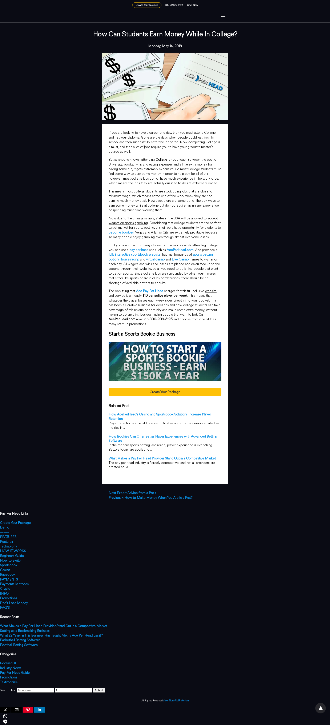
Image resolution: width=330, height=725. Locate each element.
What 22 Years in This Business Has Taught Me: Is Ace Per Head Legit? (51, 635)
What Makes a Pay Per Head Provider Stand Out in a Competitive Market (162, 458)
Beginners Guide (12, 555)
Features (6, 541)
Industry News (10, 668)
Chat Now (192, 5)
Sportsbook (8, 565)
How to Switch (11, 560)
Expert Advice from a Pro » (132, 492)
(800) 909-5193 (174, 5)
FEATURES (8, 536)
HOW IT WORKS (13, 551)
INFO (4, 593)
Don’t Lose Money (14, 603)
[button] (223, 17)
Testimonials (8, 682)
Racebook (7, 574)
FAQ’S (5, 607)
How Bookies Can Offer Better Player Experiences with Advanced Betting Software (163, 438)
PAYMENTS (9, 579)
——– (4, 532)
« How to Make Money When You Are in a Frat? (151, 497)
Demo (4, 527)
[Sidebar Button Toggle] (223, 17)
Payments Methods (14, 584)
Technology (8, 546)
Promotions (8, 598)
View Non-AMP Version (176, 700)
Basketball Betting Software (20, 640)
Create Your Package (147, 5)
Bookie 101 (8, 663)
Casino (5, 569)
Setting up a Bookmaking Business (24, 630)
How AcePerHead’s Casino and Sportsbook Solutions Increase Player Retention (160, 416)
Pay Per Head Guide (15, 672)
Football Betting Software (19, 644)
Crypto (5, 588)
